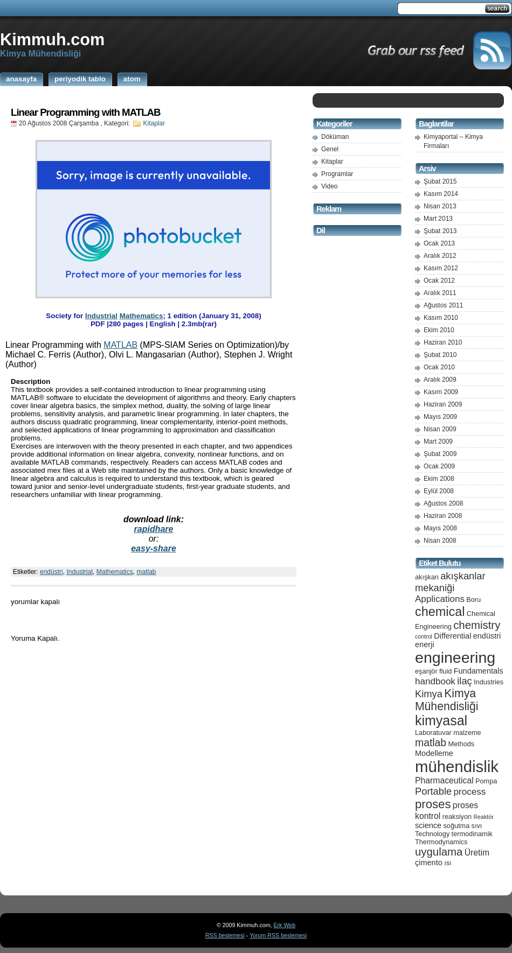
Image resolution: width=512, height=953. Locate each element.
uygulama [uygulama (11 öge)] (438, 852)
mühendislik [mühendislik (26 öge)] (457, 766)
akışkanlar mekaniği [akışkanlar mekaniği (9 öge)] (450, 581)
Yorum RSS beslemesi (278, 935)
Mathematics (141, 316)
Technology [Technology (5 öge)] (432, 834)
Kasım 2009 (441, 392)
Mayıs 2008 (440, 528)
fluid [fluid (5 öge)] (445, 671)
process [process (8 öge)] (470, 792)
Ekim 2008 (439, 478)
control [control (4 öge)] (423, 636)
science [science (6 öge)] (428, 825)
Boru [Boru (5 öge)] (473, 599)
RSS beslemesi (225, 935)
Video (329, 186)
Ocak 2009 (439, 466)
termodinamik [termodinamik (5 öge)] (472, 834)
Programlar (337, 174)
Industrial (101, 316)
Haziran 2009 (443, 404)
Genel (329, 149)
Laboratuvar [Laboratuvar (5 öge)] (433, 732)
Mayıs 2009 (440, 417)
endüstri (51, 572)
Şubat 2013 (440, 231)
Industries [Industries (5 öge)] (488, 682)
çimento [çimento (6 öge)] (428, 862)
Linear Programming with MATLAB (86, 112)
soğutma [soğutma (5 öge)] (457, 826)
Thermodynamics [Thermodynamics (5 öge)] (441, 842)
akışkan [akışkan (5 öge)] (427, 577)
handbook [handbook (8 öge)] (435, 681)
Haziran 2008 (443, 516)
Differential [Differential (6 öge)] (452, 636)
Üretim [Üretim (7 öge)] (477, 852)
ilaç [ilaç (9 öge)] (464, 680)
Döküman (335, 137)
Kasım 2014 (441, 194)
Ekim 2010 (439, 330)
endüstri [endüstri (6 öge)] (487, 636)
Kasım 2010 (441, 317)
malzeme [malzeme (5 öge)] (467, 732)
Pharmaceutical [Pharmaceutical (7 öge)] (444, 780)
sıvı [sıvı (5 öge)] (477, 826)
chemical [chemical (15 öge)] (440, 612)
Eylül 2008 (439, 491)
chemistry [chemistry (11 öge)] (476, 625)
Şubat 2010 (440, 355)
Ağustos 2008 (443, 503)
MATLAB (120, 344)
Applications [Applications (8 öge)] (440, 599)
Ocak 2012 (439, 280)
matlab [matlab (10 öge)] (430, 742)
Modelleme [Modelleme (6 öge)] (434, 753)
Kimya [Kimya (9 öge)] (428, 693)
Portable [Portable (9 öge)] (433, 791)
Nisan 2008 (440, 540)
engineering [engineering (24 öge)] (455, 657)
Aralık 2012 (440, 256)
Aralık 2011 (440, 293)
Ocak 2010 (439, 367)
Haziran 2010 (443, 342)
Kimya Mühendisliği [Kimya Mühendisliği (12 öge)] (447, 699)
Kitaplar (154, 123)
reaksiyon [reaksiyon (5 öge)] (457, 816)
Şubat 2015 (440, 181)
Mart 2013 (438, 218)
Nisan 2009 (440, 429)
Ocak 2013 (439, 243)
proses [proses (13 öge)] (433, 804)
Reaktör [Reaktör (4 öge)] (483, 817)
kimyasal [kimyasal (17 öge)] (441, 720)
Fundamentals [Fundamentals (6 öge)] (478, 671)
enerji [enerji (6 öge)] (424, 644)
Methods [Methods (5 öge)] (461, 744)
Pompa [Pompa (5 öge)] (486, 781)
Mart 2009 (438, 441)
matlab (146, 572)
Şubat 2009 (440, 454)
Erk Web (284, 925)
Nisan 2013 (440, 206)
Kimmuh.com (52, 39)
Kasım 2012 (441, 268)
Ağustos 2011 (443, 305)
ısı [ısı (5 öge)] (447, 863)
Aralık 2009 (440, 379)
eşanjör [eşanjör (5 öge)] (426, 671)
